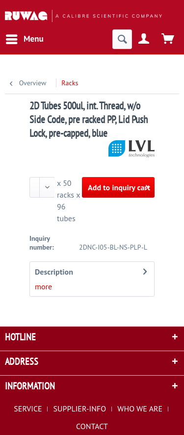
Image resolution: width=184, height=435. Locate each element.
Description (54, 272)
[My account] (144, 39)
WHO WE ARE (139, 408)
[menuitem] (24, 39)
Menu (25, 37)
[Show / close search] (122, 39)
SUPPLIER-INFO (79, 408)
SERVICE (28, 408)
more (43, 286)
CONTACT (92, 426)
